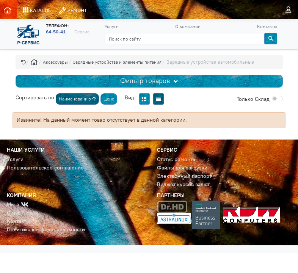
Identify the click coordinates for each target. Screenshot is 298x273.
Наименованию (77, 99)
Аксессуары (55, 62)
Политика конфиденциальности (46, 229)
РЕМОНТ (72, 10)
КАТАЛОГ (37, 10)
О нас (13, 213)
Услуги (112, 26)
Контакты (267, 26)
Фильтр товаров (146, 81)
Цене (109, 99)
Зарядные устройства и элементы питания (117, 62)
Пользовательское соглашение (45, 168)
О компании (188, 26)
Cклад (253, 99)
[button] (23, 62)
